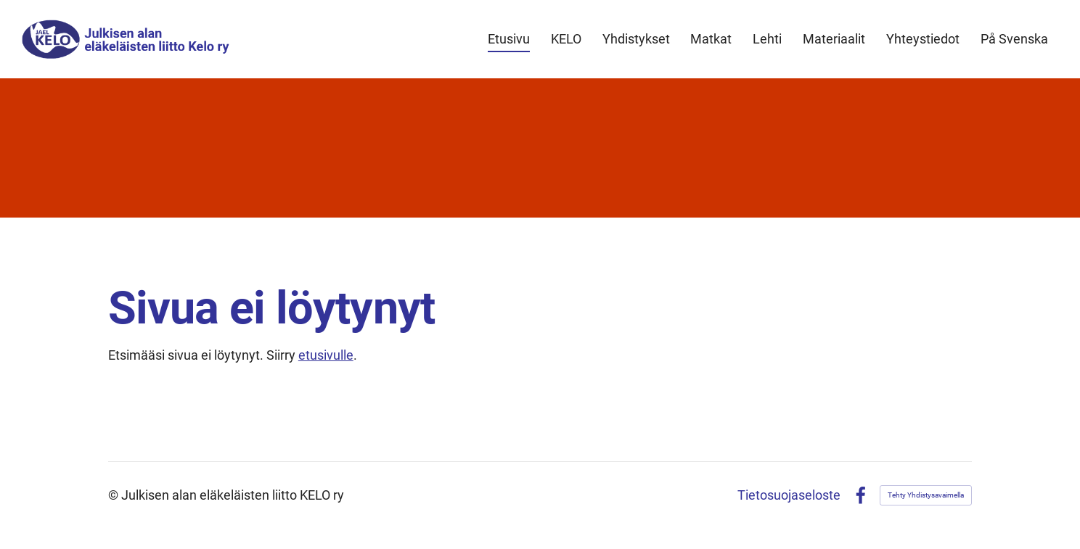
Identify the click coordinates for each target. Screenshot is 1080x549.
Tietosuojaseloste (788, 495)
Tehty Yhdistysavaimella (926, 495)
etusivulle (325, 355)
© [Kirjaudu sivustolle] (114, 495)
